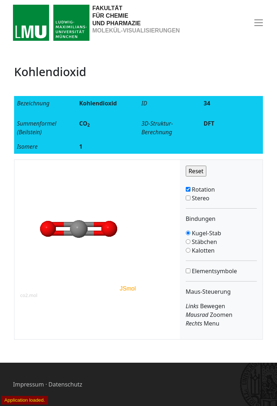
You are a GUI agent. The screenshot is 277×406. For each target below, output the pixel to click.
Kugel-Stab (205, 233)
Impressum (28, 384)
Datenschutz (65, 384)
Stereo (200, 198)
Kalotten (202, 250)
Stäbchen (203, 242)
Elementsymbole (213, 271)
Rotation (202, 189)
